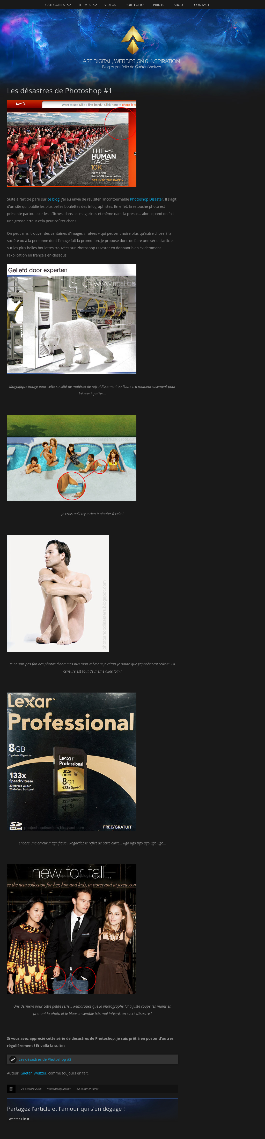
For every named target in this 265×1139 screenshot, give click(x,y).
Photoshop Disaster (146, 199)
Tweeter (13, 1119)
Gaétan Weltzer (33, 1073)
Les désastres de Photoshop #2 (45, 1059)
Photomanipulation (59, 1089)
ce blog (53, 199)
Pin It (25, 1119)
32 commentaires (87, 1089)
